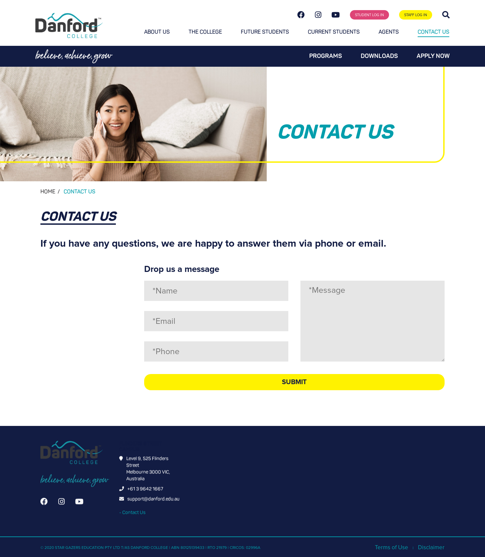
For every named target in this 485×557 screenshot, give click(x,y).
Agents (389, 32)
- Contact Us (132, 519)
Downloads (379, 56)
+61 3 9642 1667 (145, 495)
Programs (325, 56)
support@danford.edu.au (153, 505)
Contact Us (433, 32)
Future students (265, 32)
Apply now (433, 56)
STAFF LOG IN (415, 15)
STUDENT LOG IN (369, 15)
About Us (157, 32)
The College (205, 32)
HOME (47, 191)
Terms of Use (391, 548)
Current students (334, 32)
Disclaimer (431, 548)
